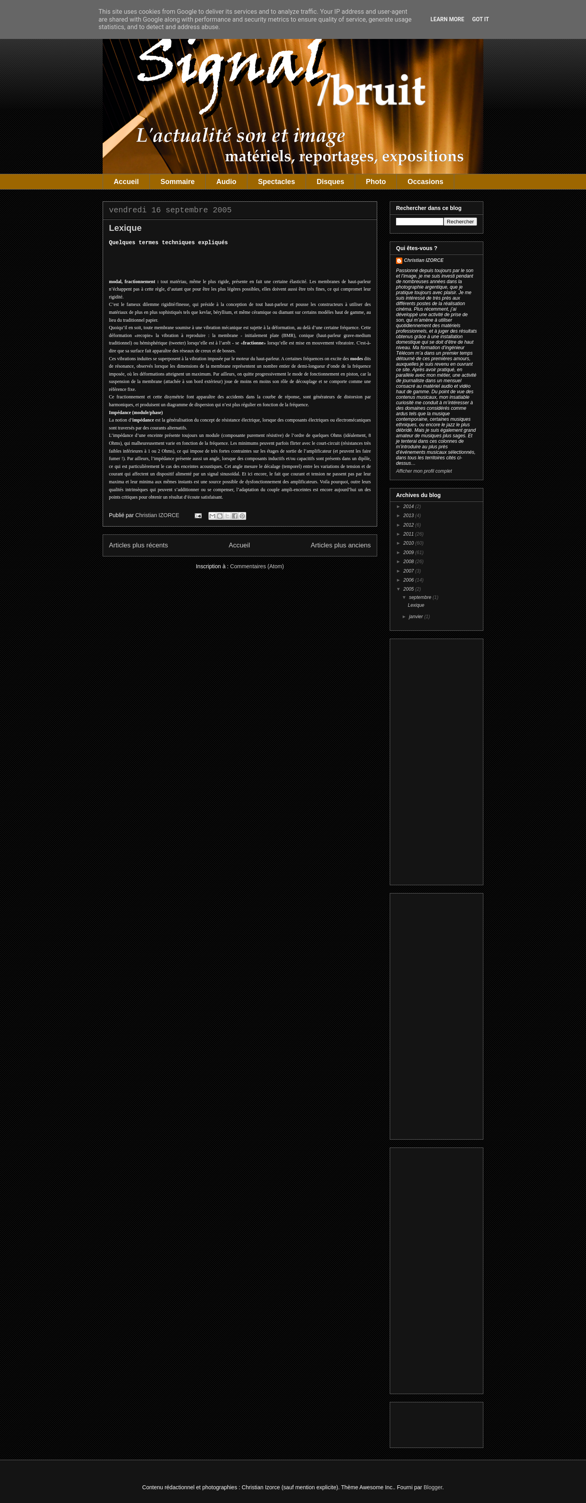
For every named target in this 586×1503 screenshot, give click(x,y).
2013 (409, 515)
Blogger (433, 1487)
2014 (409, 506)
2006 (409, 580)
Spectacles (276, 182)
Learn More (447, 19)
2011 (409, 534)
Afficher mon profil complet (424, 471)
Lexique (125, 228)
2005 (409, 589)
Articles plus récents (138, 545)
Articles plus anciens (341, 545)
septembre (421, 597)
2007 (409, 571)
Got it (480, 19)
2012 (409, 525)
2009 (409, 552)
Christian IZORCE (424, 260)
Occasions (425, 182)
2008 (409, 561)
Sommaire (177, 182)
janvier (416, 616)
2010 (409, 543)
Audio (226, 182)
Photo (376, 182)
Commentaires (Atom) (257, 566)
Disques (330, 182)
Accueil (126, 182)
